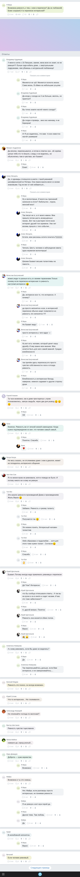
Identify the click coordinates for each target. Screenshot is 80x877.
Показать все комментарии (40, 75)
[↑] (29, 14)
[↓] (33, 14)
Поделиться (37, 14)
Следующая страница (40, 868)
